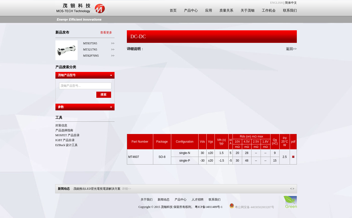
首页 (173, 10)
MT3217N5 (90, 49)
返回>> (291, 49)
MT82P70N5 (91, 55)
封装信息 (61, 125)
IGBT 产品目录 (65, 140)
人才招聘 (197, 199)
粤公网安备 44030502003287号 (251, 207)
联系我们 (290, 10)
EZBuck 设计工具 (66, 145)
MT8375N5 (90, 43)
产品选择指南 (64, 130)
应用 (208, 10)
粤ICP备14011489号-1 (208, 207)
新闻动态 (163, 199)
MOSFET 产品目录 (67, 135)
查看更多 (106, 32)
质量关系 (226, 10)
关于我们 (146, 199)
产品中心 (191, 10)
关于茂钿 (247, 10)
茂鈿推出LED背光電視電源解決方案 (102, 188)
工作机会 (269, 10)
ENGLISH (276, 2)
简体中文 (291, 2)
